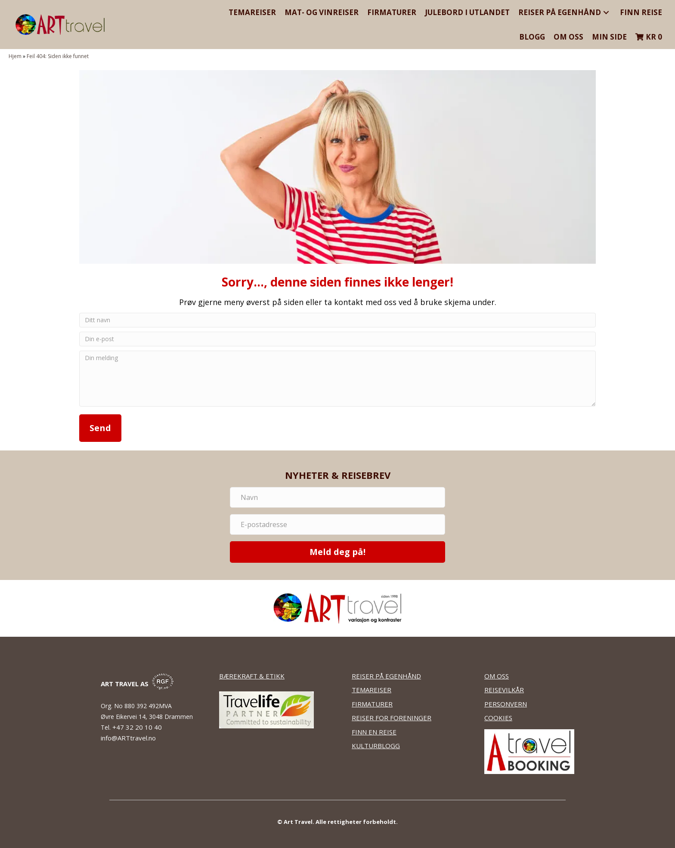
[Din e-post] (337, 339)
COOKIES (498, 717)
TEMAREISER (371, 689)
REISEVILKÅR (504, 689)
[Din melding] (337, 379)
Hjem (15, 56)
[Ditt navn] (337, 320)
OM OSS (496, 676)
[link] (252, 12)
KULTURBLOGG (376, 745)
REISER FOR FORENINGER (391, 717)
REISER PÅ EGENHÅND (386, 676)
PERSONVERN (505, 704)
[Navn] (337, 497)
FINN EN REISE (374, 732)
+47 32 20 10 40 (138, 727)
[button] (606, 12)
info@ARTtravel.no (128, 738)
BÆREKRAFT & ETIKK (252, 676)
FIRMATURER (372, 704)
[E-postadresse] (337, 524)
